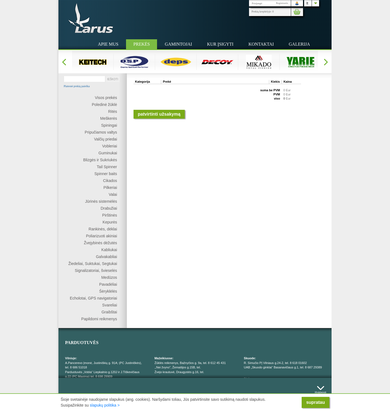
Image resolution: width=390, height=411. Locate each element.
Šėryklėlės (108, 291)
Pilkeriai (110, 187)
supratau (315, 402)
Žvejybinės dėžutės (100, 243)
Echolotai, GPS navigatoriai (93, 298)
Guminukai (108, 153)
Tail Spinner (107, 167)
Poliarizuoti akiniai (101, 236)
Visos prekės (106, 97)
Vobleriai (109, 146)
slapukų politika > (105, 405)
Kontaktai (261, 44)
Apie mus (108, 44)
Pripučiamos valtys (101, 132)
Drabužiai (109, 208)
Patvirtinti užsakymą (159, 114)
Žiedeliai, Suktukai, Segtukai (92, 263)
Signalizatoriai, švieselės (96, 270)
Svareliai (109, 305)
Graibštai (109, 312)
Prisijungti (257, 3)
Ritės (112, 111)
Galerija (299, 44)
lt (307, 3)
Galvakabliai (106, 256)
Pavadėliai (108, 284)
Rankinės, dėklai (103, 229)
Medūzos (109, 277)
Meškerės (108, 118)
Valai (113, 194)
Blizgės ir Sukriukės (100, 160)
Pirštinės (109, 215)
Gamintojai (178, 44)
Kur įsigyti (220, 44)
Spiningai (109, 125)
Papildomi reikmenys (99, 319)
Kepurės (109, 222)
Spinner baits (105, 173)
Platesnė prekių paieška (77, 86)
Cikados (110, 180)
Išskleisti (320, 391)
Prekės (141, 44)
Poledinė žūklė (104, 104)
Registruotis (282, 3)
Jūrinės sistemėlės (101, 201)
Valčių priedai (105, 139)
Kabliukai (109, 250)
